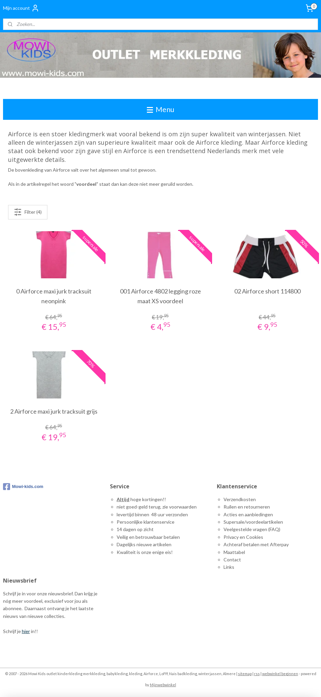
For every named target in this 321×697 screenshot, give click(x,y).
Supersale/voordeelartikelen (253, 522)
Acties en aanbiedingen (248, 514)
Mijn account (21, 8)
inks (230, 567)
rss (257, 673)
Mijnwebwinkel (163, 685)
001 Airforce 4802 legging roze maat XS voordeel (160, 296)
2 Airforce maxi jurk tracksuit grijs (53, 411)
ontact (234, 559)
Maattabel (234, 552)
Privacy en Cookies (243, 537)
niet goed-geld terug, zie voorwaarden (157, 507)
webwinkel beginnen (280, 673)
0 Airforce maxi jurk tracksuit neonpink (53, 296)
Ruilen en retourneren (247, 507)
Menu (160, 109)
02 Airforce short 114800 (267, 291)
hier (26, 631)
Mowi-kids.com (23, 487)
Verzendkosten (240, 499)
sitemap (245, 673)
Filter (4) (28, 212)
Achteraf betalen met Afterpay (256, 544)
